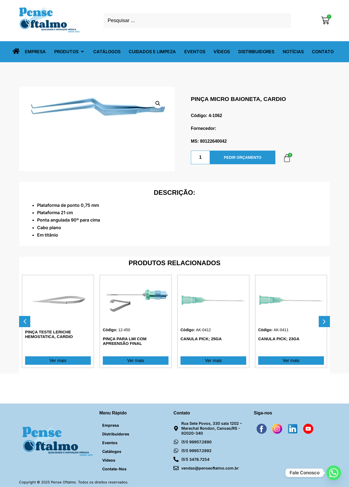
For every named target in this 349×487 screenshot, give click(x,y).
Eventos (110, 442)
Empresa (110, 425)
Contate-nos (114, 469)
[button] (70, 52)
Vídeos (108, 460)
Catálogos (111, 451)
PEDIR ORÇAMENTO (242, 157)
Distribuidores (115, 434)
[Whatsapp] (333, 472)
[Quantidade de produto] (200, 157)
